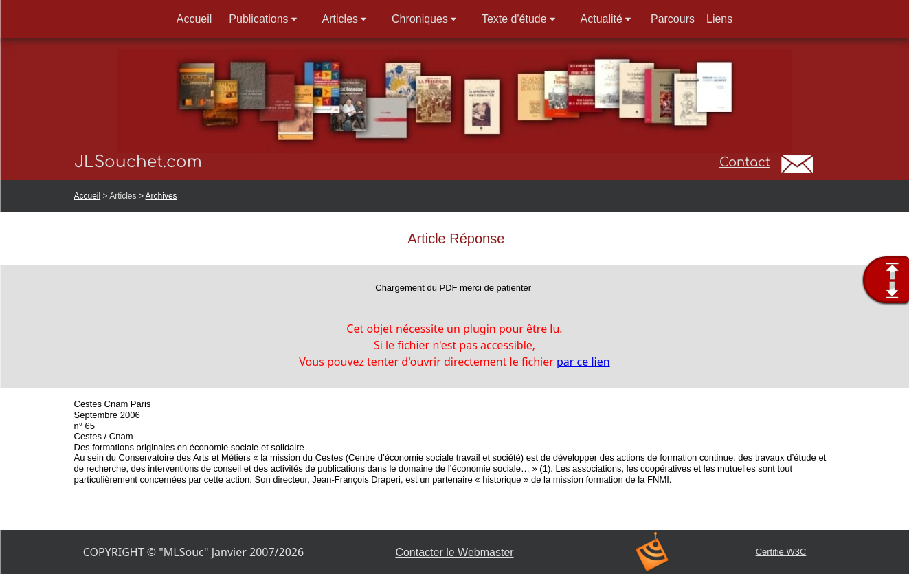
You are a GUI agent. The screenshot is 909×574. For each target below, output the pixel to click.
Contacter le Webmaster (454, 552)
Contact (744, 162)
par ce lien (583, 361)
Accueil (87, 196)
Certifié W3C (781, 552)
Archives (161, 196)
